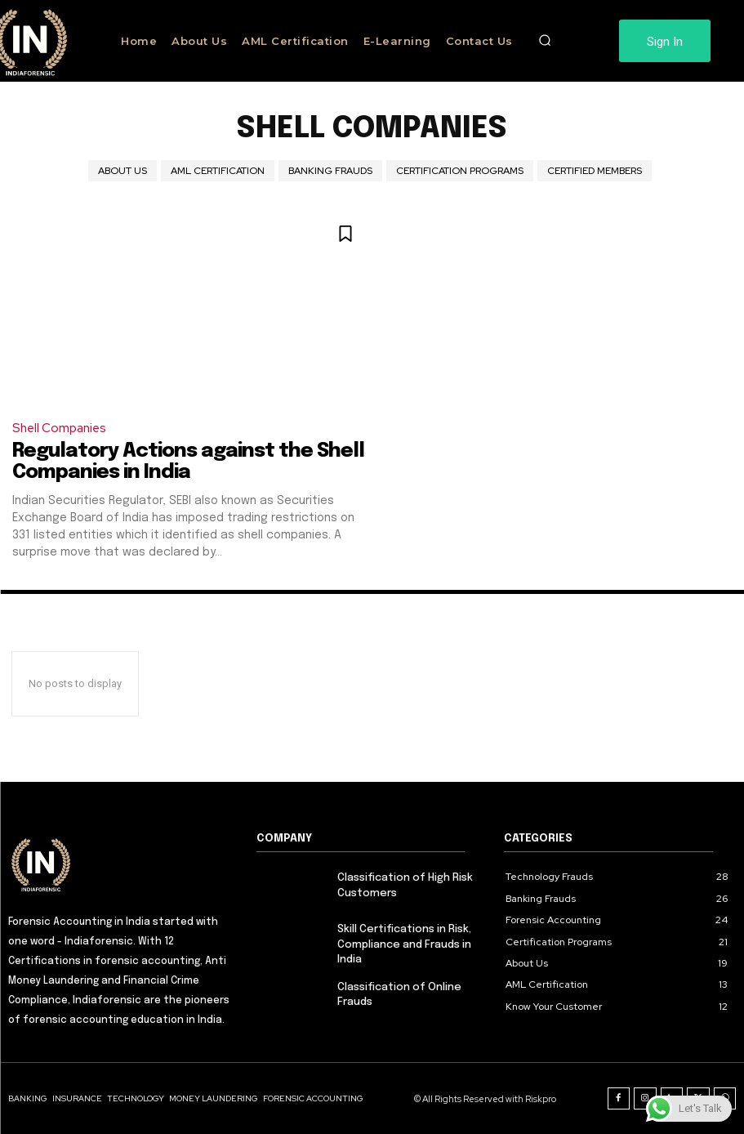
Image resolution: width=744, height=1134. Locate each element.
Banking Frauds (330, 170)
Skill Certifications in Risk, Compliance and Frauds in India (404, 944)
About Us (122, 170)
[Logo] (124, 862)
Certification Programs (459, 170)
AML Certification (217, 170)
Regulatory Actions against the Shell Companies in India (187, 462)
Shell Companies (59, 428)
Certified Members (594, 170)
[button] (544, 40)
